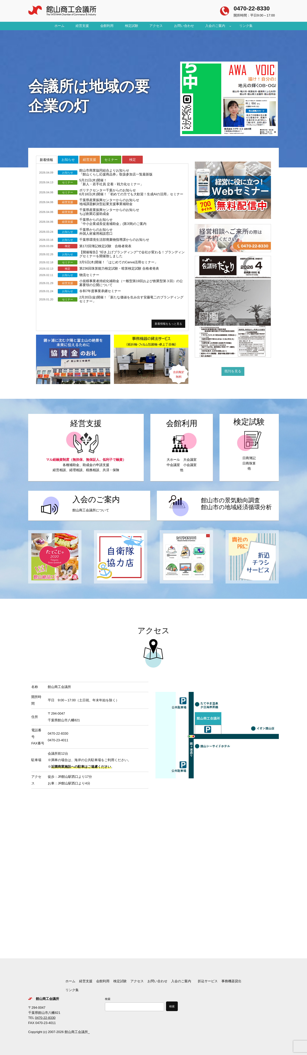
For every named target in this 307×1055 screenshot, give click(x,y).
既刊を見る (233, 371)
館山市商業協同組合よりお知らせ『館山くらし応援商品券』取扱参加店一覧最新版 (116, 172)
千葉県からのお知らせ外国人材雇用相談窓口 (96, 231)
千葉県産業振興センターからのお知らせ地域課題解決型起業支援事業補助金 (109, 202)
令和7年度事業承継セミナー (100, 291)
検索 (107, 998)
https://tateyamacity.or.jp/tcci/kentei (249, 448)
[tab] (46, 160)
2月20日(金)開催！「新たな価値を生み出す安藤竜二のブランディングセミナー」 (131, 299)
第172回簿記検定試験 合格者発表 (105, 246)
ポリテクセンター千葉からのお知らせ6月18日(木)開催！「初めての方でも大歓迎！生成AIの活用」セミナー (131, 192)
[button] (229, 99)
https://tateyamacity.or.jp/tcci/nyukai (89, 506)
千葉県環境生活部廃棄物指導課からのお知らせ (114, 240)
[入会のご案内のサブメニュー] (230, 26)
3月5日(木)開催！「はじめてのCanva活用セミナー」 (118, 262)
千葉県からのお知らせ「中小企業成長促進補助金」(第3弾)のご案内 (113, 221)
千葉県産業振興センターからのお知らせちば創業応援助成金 (109, 212)
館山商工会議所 (47, 999)
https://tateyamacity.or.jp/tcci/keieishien (86, 448)
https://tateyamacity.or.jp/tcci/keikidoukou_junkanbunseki (218, 506)
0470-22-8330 (252, 8)
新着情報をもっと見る (168, 323)
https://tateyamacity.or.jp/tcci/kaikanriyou (181, 448)
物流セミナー (89, 275)
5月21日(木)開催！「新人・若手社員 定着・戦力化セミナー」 (111, 182)
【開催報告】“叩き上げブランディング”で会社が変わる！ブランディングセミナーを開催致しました (132, 254)
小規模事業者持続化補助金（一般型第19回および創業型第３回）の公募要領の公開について (131, 283)
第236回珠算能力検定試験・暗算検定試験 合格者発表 (119, 268)
